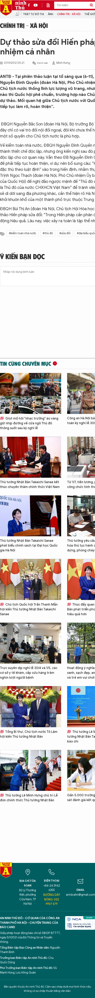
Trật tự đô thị (33, 14)
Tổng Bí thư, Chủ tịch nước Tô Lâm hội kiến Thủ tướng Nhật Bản (28, 734)
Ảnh (50, 14)
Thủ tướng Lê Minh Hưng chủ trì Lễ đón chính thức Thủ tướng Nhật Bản (29, 797)
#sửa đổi (65, 233)
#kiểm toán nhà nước (22, 233)
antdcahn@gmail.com (80, 894)
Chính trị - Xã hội (68, 14)
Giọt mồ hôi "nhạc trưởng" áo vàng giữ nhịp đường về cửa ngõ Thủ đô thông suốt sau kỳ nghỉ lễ (29, 423)
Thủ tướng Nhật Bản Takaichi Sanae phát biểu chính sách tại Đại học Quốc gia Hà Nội (29, 545)
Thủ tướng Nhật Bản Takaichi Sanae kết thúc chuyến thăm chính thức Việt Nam (30, 484)
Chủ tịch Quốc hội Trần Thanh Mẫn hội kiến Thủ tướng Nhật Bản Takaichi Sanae (29, 609)
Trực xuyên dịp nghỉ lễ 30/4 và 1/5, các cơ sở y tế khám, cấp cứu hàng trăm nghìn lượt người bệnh (28, 673)
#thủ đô (48, 233)
